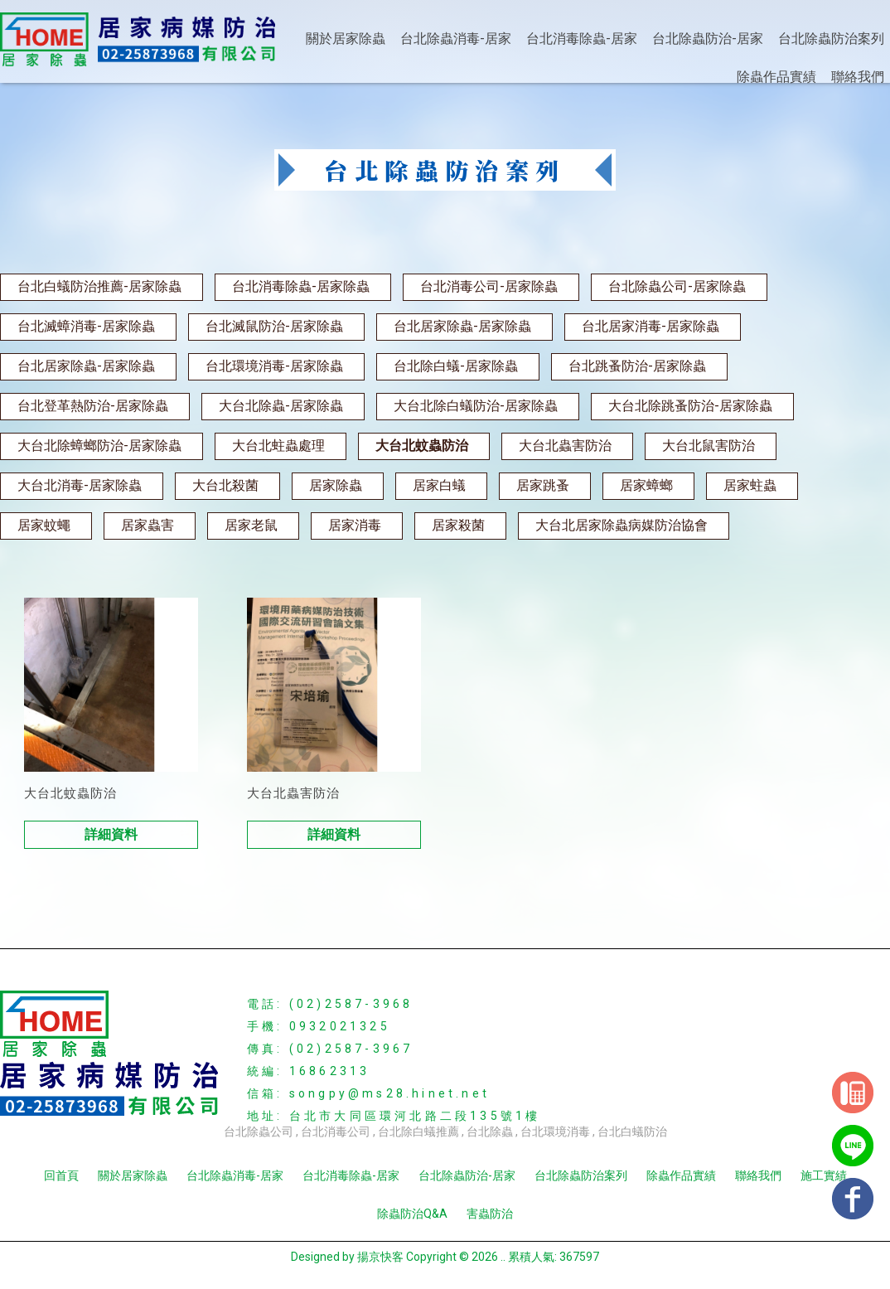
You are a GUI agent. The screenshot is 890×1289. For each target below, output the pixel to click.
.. (503, 1256)
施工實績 (824, 1175)
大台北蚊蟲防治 (421, 445)
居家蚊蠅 (43, 525)
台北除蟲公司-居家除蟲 (677, 286)
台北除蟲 (490, 1131)
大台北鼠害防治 (708, 445)
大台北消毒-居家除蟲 (79, 485)
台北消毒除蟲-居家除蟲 (301, 286)
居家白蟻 (439, 485)
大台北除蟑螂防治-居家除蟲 (99, 445)
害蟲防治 (490, 1213)
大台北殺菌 (225, 485)
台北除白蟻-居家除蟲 (456, 366)
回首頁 (61, 1175)
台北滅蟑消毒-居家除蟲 (86, 326)
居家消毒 (354, 525)
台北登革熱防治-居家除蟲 (92, 406)
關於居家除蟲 (345, 38)
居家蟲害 (147, 525)
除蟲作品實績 (776, 77)
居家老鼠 (251, 525)
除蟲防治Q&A (412, 1213)
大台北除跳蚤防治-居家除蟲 (690, 406)
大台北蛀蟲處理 (278, 445)
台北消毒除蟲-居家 (581, 38)
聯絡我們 (857, 77)
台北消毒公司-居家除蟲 (489, 286)
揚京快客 (380, 1256)
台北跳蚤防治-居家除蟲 (637, 366)
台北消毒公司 (335, 1131)
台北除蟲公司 (258, 1131)
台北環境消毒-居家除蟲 (274, 366)
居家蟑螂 (646, 485)
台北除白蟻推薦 (418, 1131)
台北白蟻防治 (632, 1131)
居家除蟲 (335, 485)
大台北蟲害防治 (565, 445)
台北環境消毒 (555, 1131)
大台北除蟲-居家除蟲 (281, 406)
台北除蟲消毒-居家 (455, 38)
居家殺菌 (458, 525)
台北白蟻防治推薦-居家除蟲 (99, 286)
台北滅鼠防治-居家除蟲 (274, 326)
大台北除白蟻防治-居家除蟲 (476, 406)
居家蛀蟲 (749, 485)
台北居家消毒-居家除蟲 (650, 326)
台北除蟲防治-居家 (707, 38)
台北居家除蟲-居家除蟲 (462, 326)
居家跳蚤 (542, 485)
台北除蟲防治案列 (831, 38)
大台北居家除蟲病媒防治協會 (621, 525)
